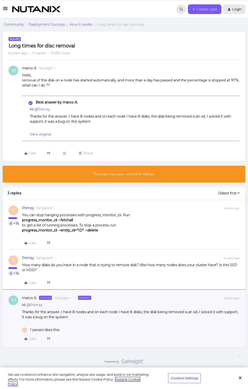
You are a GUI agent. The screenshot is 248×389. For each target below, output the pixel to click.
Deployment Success (47, 24)
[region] (124, 378)
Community (14, 24)
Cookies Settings (184, 378)
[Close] (240, 378)
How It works (81, 24)
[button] (5, 10)
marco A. (29, 68)
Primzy (28, 208)
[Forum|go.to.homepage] (36, 9)
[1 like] (40, 330)
